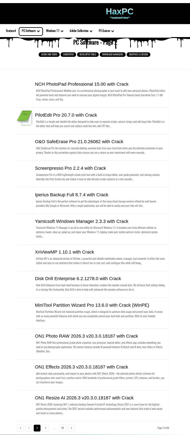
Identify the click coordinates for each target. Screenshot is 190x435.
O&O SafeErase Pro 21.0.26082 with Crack (62, 138)
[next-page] (71, 411)
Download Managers (113, 54)
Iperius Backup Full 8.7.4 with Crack (58, 188)
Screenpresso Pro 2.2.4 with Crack (57, 163)
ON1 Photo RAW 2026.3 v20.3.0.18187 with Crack (67, 323)
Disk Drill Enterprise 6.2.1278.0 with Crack (62, 268)
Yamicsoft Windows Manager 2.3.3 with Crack (64, 213)
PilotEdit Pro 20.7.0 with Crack (54, 113)
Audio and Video (49, 54)
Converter (68, 54)
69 (62, 411)
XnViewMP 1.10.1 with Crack (53, 243)
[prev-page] (20, 411)
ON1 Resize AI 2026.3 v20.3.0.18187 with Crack (66, 382)
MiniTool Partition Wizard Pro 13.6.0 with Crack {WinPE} (71, 293)
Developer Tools (88, 54)
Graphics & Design (138, 54)
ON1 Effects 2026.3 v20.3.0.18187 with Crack (64, 352)
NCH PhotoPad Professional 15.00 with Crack (64, 83)
